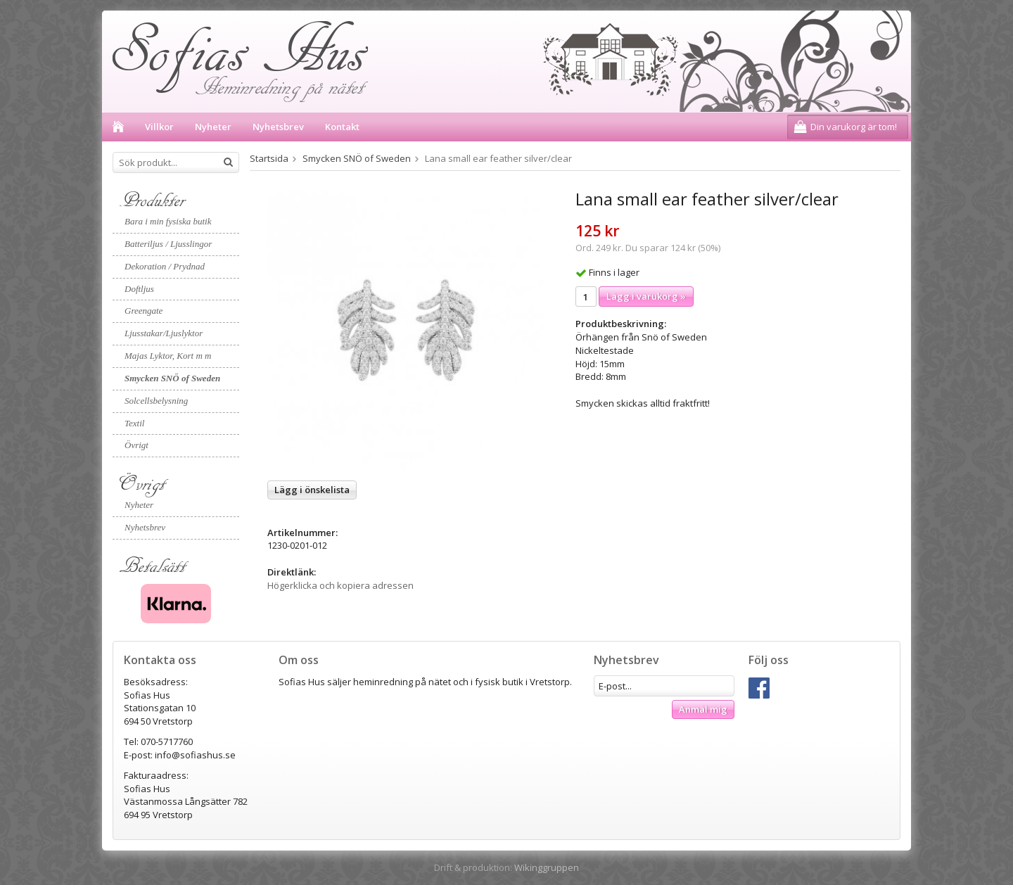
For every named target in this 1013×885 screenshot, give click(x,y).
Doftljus (139, 289)
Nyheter (213, 126)
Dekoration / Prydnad (165, 266)
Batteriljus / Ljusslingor (168, 243)
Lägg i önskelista (312, 489)
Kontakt (342, 126)
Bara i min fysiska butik (168, 221)
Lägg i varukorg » (646, 296)
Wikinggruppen (546, 867)
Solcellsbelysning (156, 400)
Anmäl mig (703, 709)
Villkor (159, 126)
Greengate (144, 310)
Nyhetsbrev (278, 126)
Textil (134, 423)
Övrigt (136, 445)
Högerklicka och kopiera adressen (340, 585)
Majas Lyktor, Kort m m (168, 355)
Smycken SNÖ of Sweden (172, 378)
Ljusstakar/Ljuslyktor (164, 333)
